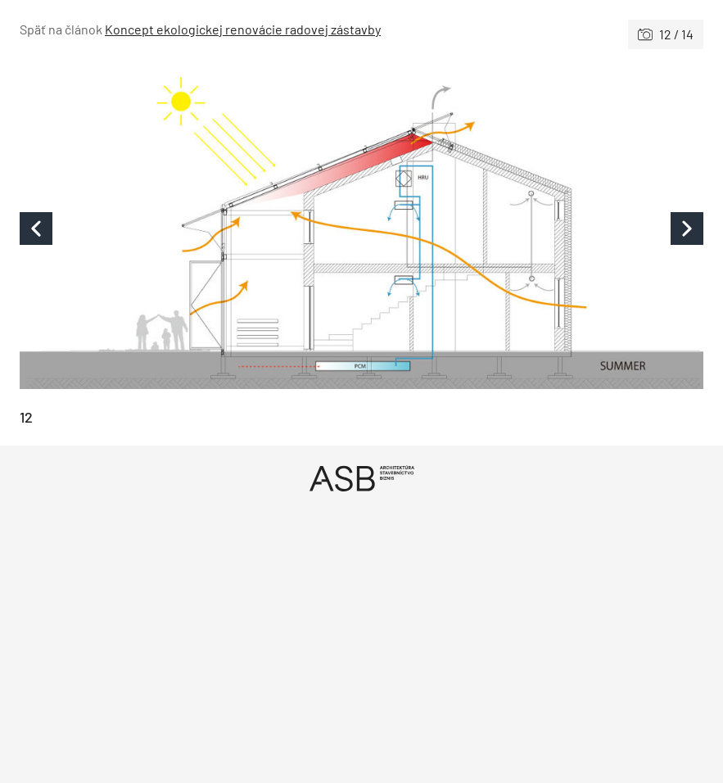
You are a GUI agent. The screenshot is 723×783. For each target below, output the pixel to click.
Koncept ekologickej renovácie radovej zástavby (243, 29)
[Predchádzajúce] (191, 229)
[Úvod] (361, 478)
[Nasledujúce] (533, 229)
